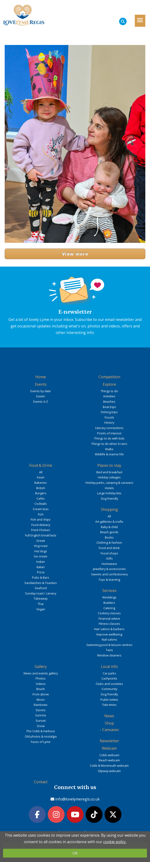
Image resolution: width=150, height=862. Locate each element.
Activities (109, 396)
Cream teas (41, 509)
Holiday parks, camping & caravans (109, 483)
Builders (109, 603)
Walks (109, 449)
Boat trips (109, 407)
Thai (41, 604)
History (109, 422)
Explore (109, 384)
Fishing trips (109, 412)
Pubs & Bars (40, 577)
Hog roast (41, 546)
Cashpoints (109, 678)
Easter (40, 396)
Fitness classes (109, 624)
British (40, 488)
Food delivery (40, 525)
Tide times (109, 705)
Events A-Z (40, 401)
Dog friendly (109, 498)
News (109, 715)
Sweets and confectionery (109, 574)
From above (41, 694)
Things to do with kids (109, 438)
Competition (109, 376)
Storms (41, 710)
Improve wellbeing (109, 634)
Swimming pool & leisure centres (109, 645)
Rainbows (41, 705)
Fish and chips (41, 519)
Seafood (41, 588)
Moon (41, 699)
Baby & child (109, 527)
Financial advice (109, 618)
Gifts (109, 558)
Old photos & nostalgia (41, 736)
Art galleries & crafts (109, 521)
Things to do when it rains (109, 444)
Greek (40, 541)
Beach (40, 689)
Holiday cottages (109, 477)
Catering (109, 608)
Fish (41, 514)
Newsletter (109, 740)
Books (109, 537)
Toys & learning (109, 579)
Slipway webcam (109, 771)
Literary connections (109, 428)
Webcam (109, 748)
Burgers (40, 493)
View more (75, 254)
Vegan (40, 609)
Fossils (109, 417)
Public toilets (109, 699)
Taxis (109, 650)
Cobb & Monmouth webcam (109, 765)
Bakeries (40, 483)
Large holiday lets (109, 493)
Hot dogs (40, 551)
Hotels (109, 488)
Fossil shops (109, 553)
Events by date (40, 391)
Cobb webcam (109, 755)
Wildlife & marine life (109, 454)
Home (40, 376)
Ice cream (40, 556)
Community (109, 689)
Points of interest (109, 433)
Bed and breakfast (109, 472)
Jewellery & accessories (109, 569)
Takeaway (41, 598)
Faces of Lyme (41, 742)
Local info (109, 666)
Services (109, 590)
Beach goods (109, 532)
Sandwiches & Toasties (40, 583)
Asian (40, 477)
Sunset (41, 720)
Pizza (40, 572)
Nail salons (109, 639)
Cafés (41, 498)
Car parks (109, 673)
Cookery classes (109, 613)
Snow (41, 726)
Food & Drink (40, 465)
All (40, 472)
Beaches (109, 401)
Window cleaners (109, 655)
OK (75, 853)
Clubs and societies (109, 684)
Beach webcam (109, 760)
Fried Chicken (40, 530)
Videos (41, 684)
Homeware (109, 564)
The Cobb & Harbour (40, 731)
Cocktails (40, 503)
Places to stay (109, 465)
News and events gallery (41, 673)
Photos (41, 678)
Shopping (109, 509)
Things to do (109, 391)
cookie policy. (114, 841)
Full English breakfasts (40, 535)
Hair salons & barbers (109, 629)
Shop (109, 723)
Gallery (41, 666)
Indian (40, 562)
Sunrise (40, 715)
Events (41, 384)
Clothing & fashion (109, 542)
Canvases (110, 729)
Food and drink (109, 548)
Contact (41, 781)
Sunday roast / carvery (40, 593)
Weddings (109, 597)
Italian (41, 567)
